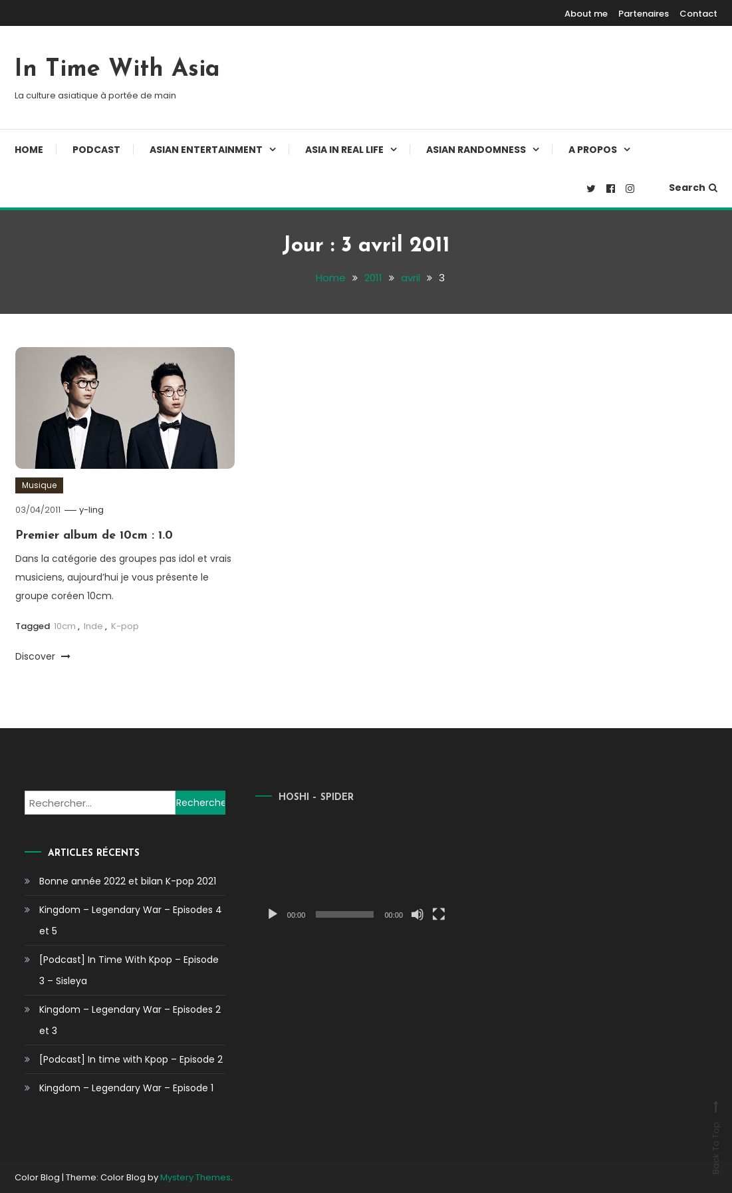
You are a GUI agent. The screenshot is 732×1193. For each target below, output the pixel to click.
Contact (698, 13)
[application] (340, 871)
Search (693, 187)
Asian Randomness (476, 149)
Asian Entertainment (206, 149)
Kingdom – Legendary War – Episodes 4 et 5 (130, 920)
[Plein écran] (423, 914)
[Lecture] (257, 914)
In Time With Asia (117, 70)
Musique (39, 485)
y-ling (91, 509)
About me (586, 13)
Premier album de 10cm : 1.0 (94, 535)
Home (29, 149)
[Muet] (402, 914)
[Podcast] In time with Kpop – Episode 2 (131, 1059)
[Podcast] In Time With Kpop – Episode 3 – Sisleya (129, 970)
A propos (592, 149)
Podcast (96, 149)
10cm (65, 626)
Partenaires (643, 13)
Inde (93, 626)
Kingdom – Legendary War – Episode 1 (126, 1088)
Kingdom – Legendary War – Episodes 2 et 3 (130, 1020)
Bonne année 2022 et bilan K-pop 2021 (127, 881)
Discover (42, 656)
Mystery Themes (195, 1177)
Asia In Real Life (344, 149)
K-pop (125, 626)
